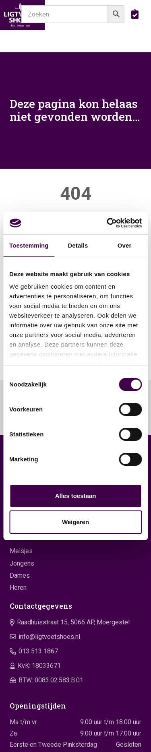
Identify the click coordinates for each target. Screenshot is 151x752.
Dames (20, 575)
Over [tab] (125, 245)
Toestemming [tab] (29, 245)
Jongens (22, 563)
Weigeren (75, 522)
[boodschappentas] (135, 14)
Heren (18, 587)
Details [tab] (78, 245)
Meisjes (21, 551)
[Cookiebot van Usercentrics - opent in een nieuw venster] (107, 223)
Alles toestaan (75, 495)
